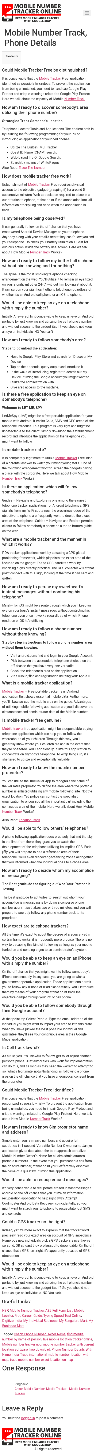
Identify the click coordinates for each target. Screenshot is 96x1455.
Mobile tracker (12, 729)
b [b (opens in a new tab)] (80, 1310)
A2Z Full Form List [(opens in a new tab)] (59, 1310)
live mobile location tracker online (67, 1339)
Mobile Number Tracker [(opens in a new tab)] (27, 1310)
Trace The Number (32, 168)
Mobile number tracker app (22, 1344)
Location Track (29, 820)
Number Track (74, 99)
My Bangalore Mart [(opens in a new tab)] (73, 1321)
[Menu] (87, 13)
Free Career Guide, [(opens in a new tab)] (29, 1316)
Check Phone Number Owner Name (40, 1334)
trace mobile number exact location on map (41, 1360)
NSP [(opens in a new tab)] (5, 1310)
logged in (28, 1418)
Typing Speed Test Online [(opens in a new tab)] (62, 1316)
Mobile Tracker (50, 78)
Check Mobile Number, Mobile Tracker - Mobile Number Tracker (52, 1391)
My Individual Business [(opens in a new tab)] (40, 1321)
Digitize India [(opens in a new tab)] (12, 1321)
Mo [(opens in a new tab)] (76, 1310)
